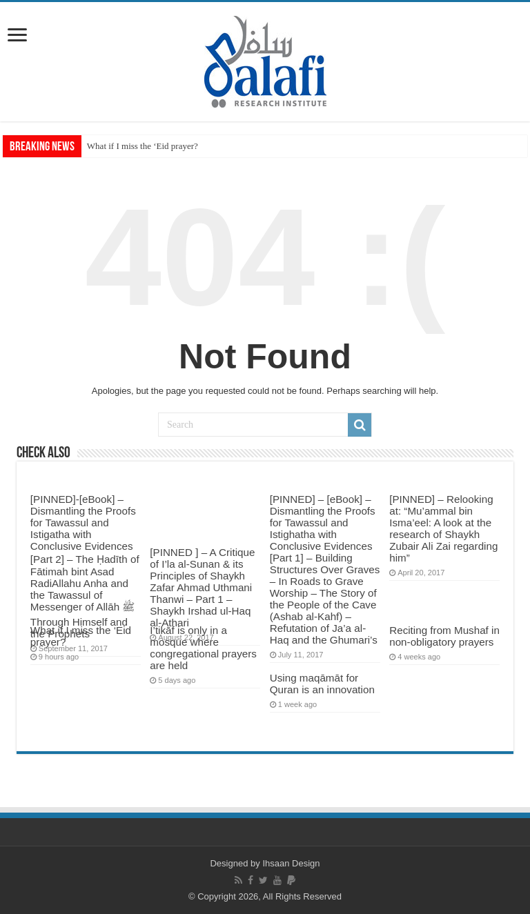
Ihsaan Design (291, 863)
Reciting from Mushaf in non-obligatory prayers (444, 636)
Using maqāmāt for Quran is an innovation (322, 683)
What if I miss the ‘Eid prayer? (142, 146)
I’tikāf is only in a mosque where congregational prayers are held (203, 647)
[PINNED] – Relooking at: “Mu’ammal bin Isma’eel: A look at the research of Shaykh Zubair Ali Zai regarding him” (443, 528)
